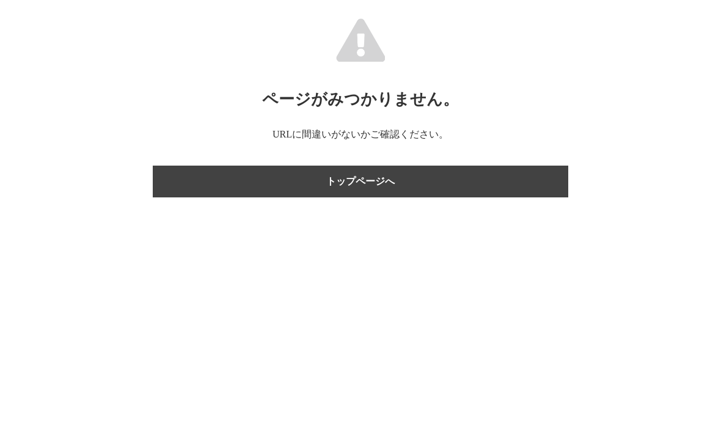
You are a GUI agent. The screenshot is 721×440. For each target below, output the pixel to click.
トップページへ (360, 181)
